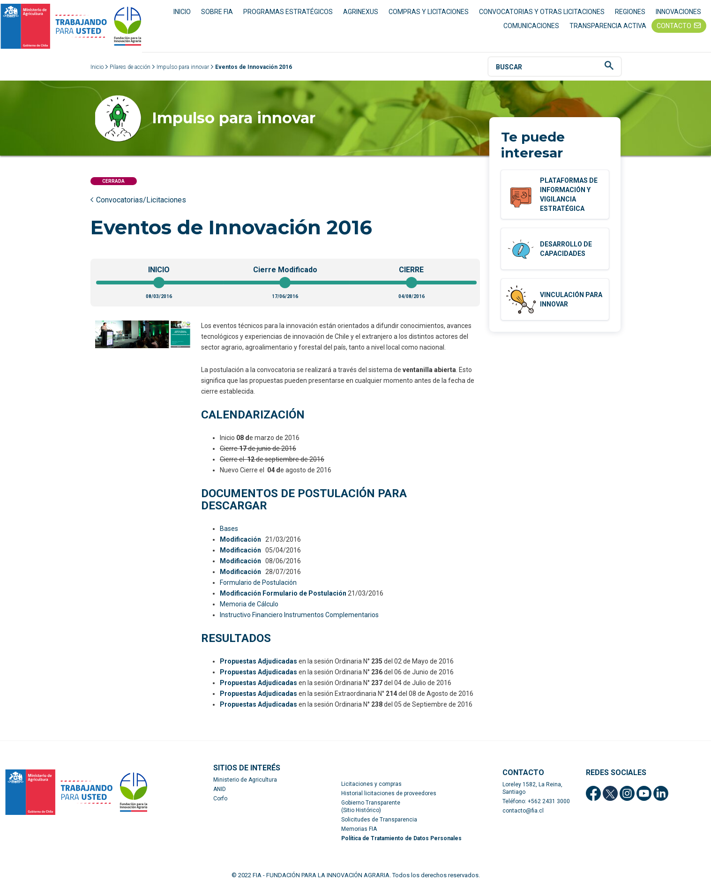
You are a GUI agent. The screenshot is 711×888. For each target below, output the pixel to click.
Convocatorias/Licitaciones (141, 199)
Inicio (97, 67)
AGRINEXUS (360, 11)
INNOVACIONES (678, 11)
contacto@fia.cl (523, 810)
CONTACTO (674, 26)
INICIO (182, 11)
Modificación (240, 539)
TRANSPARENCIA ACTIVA (607, 26)
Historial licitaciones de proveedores (388, 793)
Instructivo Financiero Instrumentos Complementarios (299, 615)
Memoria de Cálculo (249, 604)
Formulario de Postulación (258, 582)
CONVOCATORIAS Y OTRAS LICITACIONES (542, 11)
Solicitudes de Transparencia (379, 819)
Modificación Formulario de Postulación (283, 593)
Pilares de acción (130, 67)
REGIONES (630, 11)
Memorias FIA (359, 829)
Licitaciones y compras (371, 784)
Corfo (220, 798)
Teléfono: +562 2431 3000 (536, 801)
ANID (219, 789)
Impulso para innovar (183, 67)
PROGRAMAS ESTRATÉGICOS (288, 11)
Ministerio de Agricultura (245, 779)
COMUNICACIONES (531, 26)
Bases (229, 528)
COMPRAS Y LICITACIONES (429, 11)
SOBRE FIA (217, 11)
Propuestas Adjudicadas (258, 661)
